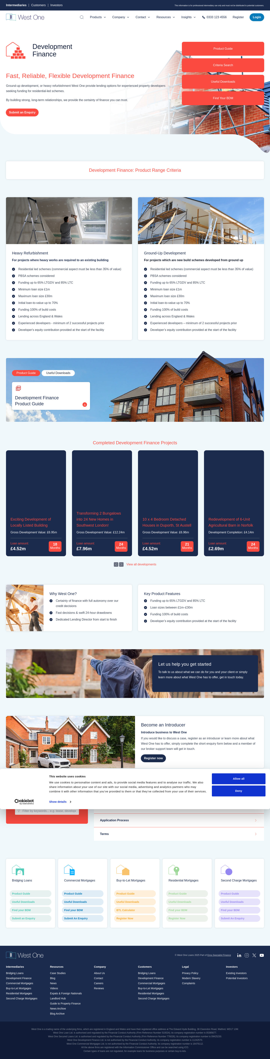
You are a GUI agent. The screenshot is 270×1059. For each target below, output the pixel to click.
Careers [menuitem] (98, 983)
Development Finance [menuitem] (19, 978)
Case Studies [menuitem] (58, 973)
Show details (58, 1051)
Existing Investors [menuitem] (236, 973)
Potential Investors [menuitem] (237, 978)
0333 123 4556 (214, 17)
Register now (153, 758)
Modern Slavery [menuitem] (191, 978)
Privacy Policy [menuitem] (190, 973)
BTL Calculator (135, 910)
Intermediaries (16, 5)
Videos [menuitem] (54, 988)
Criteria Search (223, 65)
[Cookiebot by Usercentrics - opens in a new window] (24, 1052)
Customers (38, 5)
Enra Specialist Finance (219, 955)
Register (238, 17)
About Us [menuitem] (99, 973)
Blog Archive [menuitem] (57, 1013)
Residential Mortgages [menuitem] (19, 993)
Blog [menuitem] (52, 978)
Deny (238, 1040)
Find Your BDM (223, 98)
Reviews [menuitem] (99, 988)
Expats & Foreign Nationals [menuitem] (66, 993)
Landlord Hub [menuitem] (58, 998)
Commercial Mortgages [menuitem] (19, 983)
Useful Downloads (223, 81)
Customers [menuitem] (145, 966)
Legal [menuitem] (185, 966)
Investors (56, 5)
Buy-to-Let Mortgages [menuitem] (18, 988)
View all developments (141, 564)
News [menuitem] (53, 983)
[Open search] (82, 17)
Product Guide (222, 48)
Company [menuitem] (100, 966)
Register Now (135, 918)
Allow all (238, 1028)
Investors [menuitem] (232, 966)
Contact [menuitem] (98, 978)
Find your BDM (30, 910)
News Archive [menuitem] (58, 1008)
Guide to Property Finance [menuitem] (65, 1003)
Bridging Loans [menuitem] (14, 973)
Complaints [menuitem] (188, 983)
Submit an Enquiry (22, 112)
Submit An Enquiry (82, 918)
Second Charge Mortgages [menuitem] (21, 998)
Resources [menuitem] (57, 966)
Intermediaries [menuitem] (15, 966)
